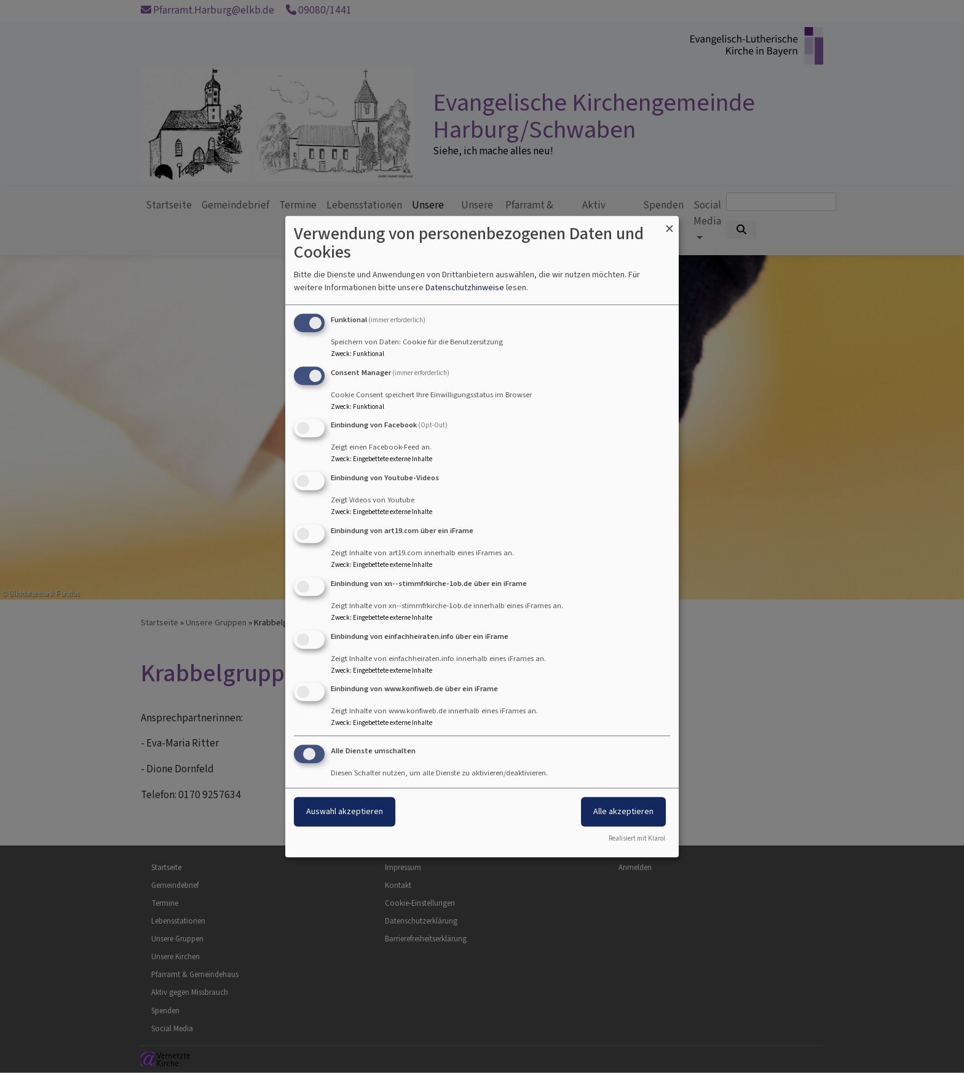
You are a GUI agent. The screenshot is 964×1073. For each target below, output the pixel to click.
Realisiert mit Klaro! (637, 838)
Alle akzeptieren (623, 811)
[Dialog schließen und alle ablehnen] (669, 223)
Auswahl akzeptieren (344, 811)
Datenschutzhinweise (464, 287)
